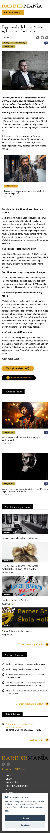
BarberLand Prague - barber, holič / (25, 664)
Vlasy (9, 779)
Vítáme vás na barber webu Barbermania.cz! (19, 725)
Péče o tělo (12, 782)
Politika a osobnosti (17, 786)
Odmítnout (25, 825)
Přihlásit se (20, 769)
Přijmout (25, 818)
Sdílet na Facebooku (18, 378)
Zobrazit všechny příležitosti (32, 704)
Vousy (9, 775)
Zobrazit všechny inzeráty (33, 644)
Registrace (6, 769)
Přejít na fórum (38, 740)
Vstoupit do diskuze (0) (17, 368)
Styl (8, 789)
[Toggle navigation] (25, 20)
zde (7, 810)
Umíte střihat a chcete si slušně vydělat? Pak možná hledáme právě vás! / (25, 684)
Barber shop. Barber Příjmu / (22, 669)
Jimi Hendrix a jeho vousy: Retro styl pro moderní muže (21, 438)
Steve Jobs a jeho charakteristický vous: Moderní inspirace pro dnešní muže (25, 490)
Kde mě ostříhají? (12, 12)
